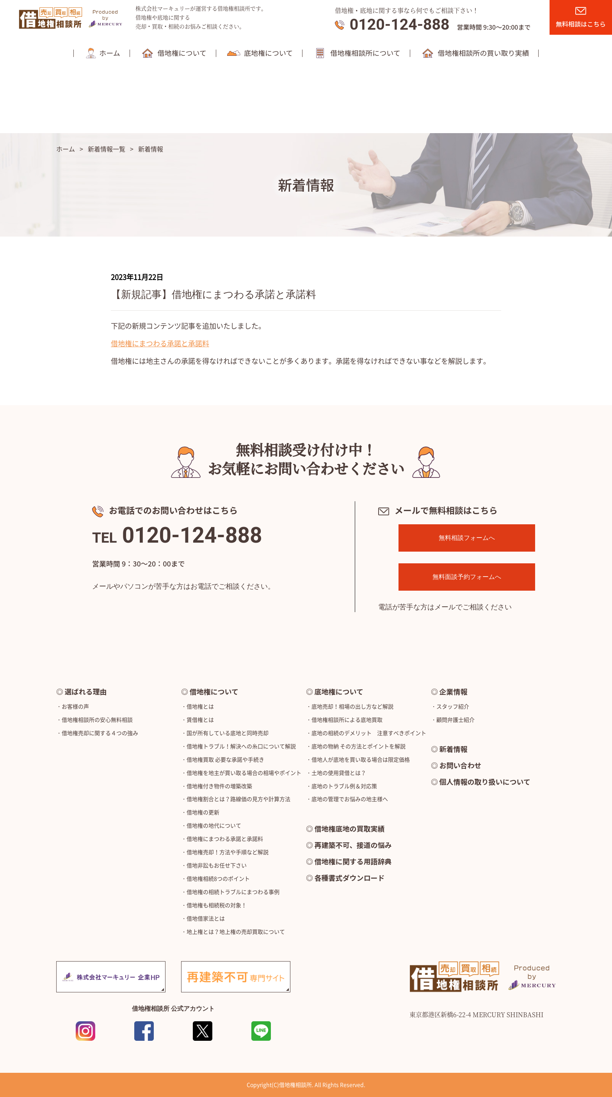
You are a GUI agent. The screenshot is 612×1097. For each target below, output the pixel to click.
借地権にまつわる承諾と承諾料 (160, 343)
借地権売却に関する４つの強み (100, 733)
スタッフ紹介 (452, 706)
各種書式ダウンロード (350, 878)
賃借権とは (200, 719)
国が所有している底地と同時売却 (228, 733)
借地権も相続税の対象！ (217, 905)
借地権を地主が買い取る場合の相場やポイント (244, 772)
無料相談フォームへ (467, 537)
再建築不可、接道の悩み (353, 845)
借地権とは (200, 706)
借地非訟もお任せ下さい (217, 865)
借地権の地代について (214, 825)
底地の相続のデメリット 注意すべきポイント (368, 733)
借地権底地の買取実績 (350, 828)
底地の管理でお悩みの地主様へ (349, 799)
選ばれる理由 (86, 691)
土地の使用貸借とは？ (338, 772)
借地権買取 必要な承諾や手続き (225, 759)
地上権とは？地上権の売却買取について (236, 931)
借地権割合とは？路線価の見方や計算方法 (238, 799)
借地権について (214, 691)
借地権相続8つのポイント (218, 878)
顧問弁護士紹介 (455, 719)
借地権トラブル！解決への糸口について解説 (241, 746)
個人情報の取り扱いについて (484, 781)
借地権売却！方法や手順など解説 (228, 852)
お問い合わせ (460, 765)
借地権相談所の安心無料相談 (97, 719)
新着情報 (453, 749)
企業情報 (453, 691)
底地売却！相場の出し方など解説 (352, 706)
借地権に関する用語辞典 (353, 861)
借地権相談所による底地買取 (346, 719)
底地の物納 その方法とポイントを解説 (358, 746)
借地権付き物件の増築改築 (219, 786)
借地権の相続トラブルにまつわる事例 (233, 892)
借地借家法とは (206, 918)
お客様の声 (75, 706)
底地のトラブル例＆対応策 (344, 786)
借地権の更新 (203, 812)
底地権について (339, 691)
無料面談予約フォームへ (466, 576)
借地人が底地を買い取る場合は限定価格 (360, 759)
